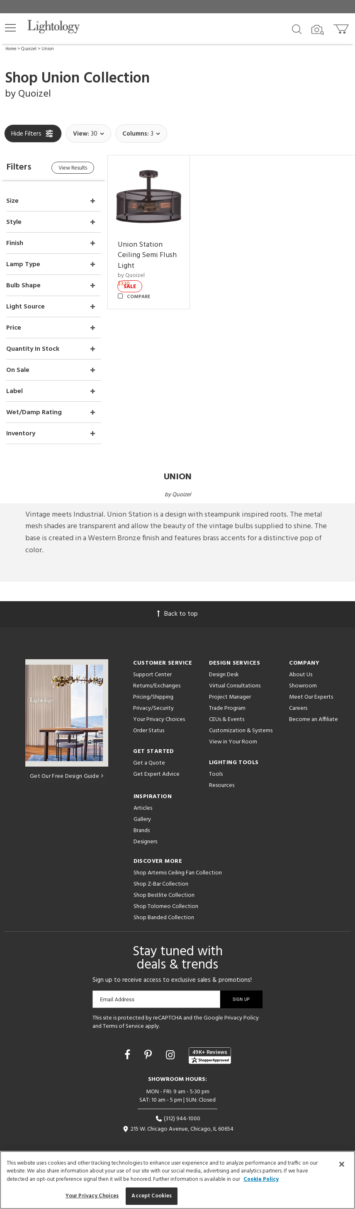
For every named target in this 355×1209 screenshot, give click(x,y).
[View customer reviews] (210, 1054)
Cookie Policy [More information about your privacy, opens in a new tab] (261, 1179)
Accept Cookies (151, 1196)
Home (10, 49)
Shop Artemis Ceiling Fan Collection (178, 872)
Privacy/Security (153, 707)
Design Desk (224, 674)
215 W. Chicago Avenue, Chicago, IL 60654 (177, 1128)
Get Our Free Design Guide (66, 775)
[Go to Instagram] (171, 1055)
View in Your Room (233, 741)
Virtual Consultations (234, 685)
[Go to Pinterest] (149, 1055)
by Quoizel (131, 275)
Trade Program (227, 707)
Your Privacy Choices (159, 719)
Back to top (177, 613)
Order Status (148, 730)
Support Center (152, 674)
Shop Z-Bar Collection (161, 883)
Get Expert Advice (156, 773)
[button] (10, 27)
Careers (298, 707)
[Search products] (297, 28)
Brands (142, 830)
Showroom (303, 685)
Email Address (117, 998)
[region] (177, 1180)
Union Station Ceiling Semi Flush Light (147, 255)
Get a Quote (149, 762)
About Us (300, 674)
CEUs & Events (226, 718)
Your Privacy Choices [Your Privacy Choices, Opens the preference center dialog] (92, 1196)
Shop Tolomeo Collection (166, 905)
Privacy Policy (241, 1017)
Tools (216, 773)
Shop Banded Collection (164, 917)
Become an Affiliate (313, 718)
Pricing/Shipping (153, 696)
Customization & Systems (240, 730)
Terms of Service (123, 1025)
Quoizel (28, 49)
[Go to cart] (342, 27)
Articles (143, 807)
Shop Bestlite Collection (164, 894)
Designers (145, 841)
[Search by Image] (318, 30)
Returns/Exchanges (156, 685)
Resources (221, 784)
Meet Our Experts (311, 696)
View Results (73, 168)
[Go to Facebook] (129, 1055)
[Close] (342, 1164)
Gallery (142, 818)
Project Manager (230, 696)
